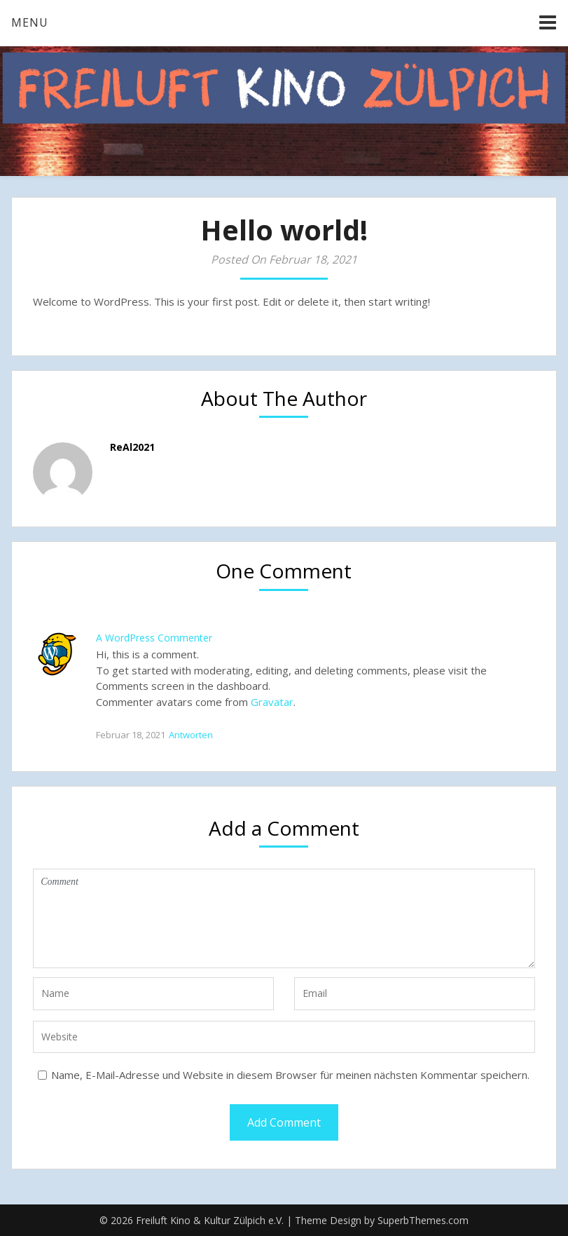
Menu (29, 22)
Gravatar (272, 702)
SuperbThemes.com (423, 1220)
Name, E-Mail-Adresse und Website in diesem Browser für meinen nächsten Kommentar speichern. (290, 1075)
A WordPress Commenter (154, 637)
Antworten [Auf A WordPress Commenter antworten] (191, 734)
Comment (284, 918)
